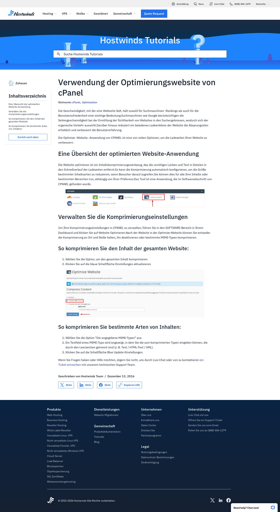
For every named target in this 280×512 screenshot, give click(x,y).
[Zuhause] (21, 14)
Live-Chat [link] (217, 4)
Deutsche (263, 4)
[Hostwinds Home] (50, 501)
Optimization (89, 102)
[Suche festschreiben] (58, 54)
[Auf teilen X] (66, 385)
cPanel (76, 102)
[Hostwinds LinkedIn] (219, 500)
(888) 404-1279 (240, 4)
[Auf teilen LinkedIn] (85, 385)
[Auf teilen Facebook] (105, 385)
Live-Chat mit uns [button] (198, 415)
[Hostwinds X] (211, 500)
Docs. (199, 4)
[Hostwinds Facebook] (227, 500)
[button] (254, 506)
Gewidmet (101, 13)
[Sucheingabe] (145, 54)
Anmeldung (180, 4)
